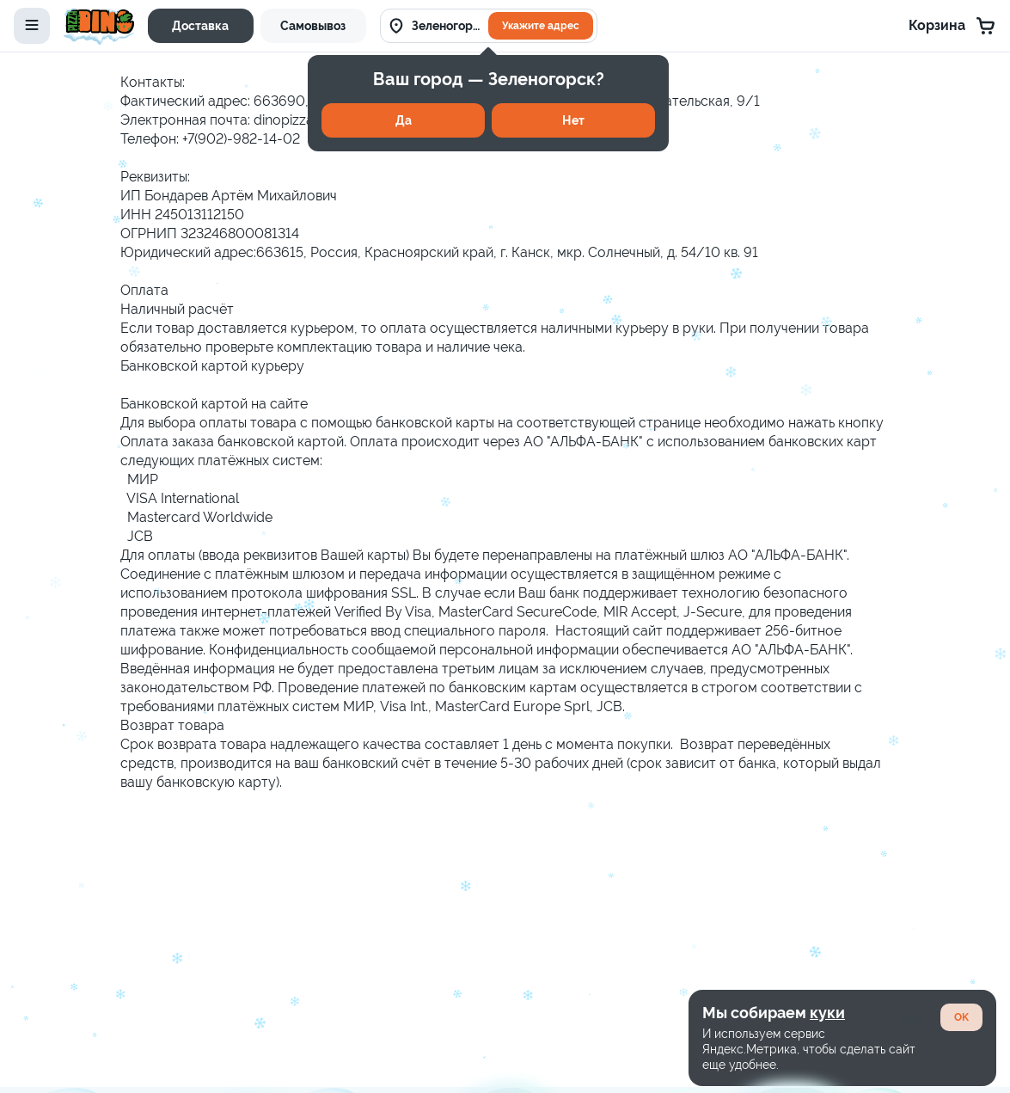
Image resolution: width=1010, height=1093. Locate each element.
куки (827, 1013)
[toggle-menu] (32, 26)
